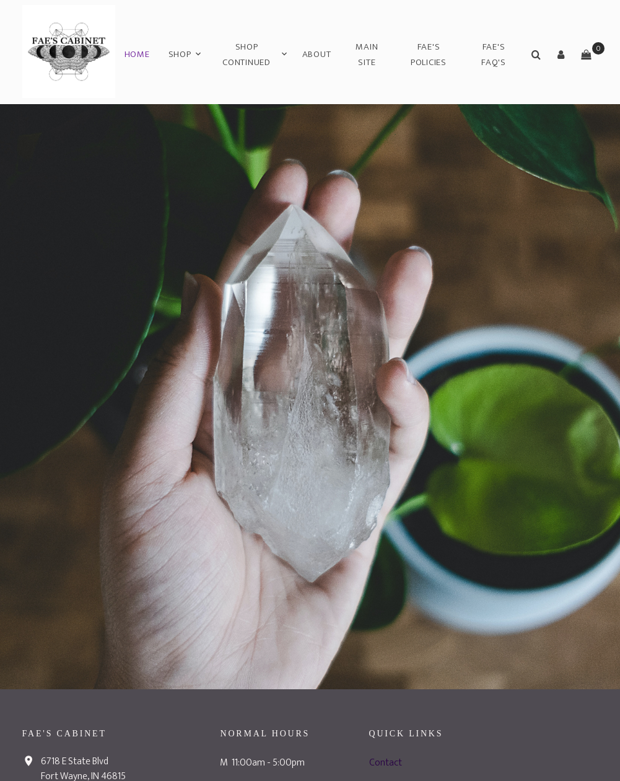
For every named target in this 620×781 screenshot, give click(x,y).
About (316, 54)
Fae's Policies (429, 55)
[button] (561, 54)
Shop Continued (246, 55)
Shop (179, 54)
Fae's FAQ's (493, 55)
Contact (385, 762)
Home (137, 54)
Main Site (367, 55)
